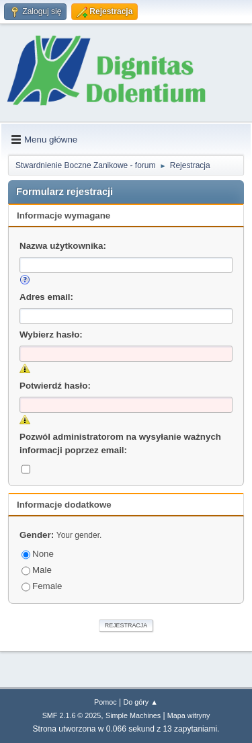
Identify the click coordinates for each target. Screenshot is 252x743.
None (38, 554)
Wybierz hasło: (51, 334)
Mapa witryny (188, 715)
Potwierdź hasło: (55, 386)
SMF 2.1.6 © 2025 (71, 715)
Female (42, 586)
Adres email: (46, 297)
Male (37, 570)
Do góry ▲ (140, 702)
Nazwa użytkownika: (62, 246)
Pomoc (105, 702)
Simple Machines (133, 715)
